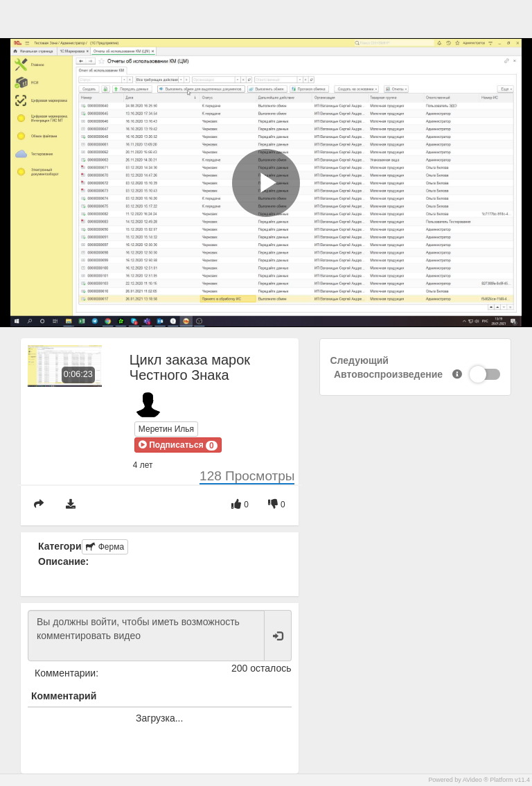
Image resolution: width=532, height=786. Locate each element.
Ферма (105, 547)
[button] (178, 445)
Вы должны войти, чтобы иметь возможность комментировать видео (146, 635)
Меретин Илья (166, 429)
